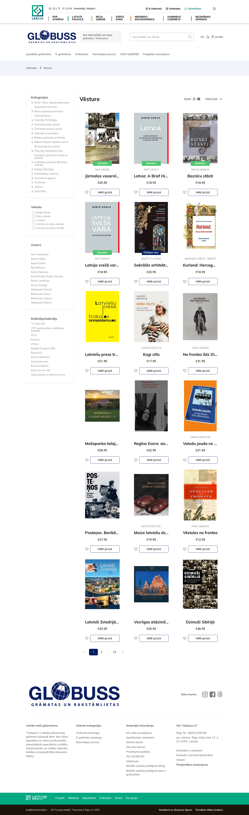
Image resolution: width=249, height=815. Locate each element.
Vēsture (47, 68)
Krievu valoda (43, 216)
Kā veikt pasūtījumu (139, 733)
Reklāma (73, 798)
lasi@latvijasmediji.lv (36, 809)
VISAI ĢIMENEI (129, 54)
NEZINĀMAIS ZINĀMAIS (202, 18)
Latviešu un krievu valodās (50, 228)
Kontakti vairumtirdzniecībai (194, 755)
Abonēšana (89, 798)
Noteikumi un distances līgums (175, 809)
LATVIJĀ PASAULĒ (78, 18)
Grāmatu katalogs (88, 733)
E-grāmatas (63, 54)
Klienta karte (134, 742)
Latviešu (40, 220)
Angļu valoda (43, 212)
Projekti (60, 798)
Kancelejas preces (104, 54)
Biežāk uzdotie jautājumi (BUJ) (145, 765)
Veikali (180, 759)
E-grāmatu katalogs (89, 737)
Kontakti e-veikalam (189, 750)
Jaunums (102, 163)
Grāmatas (81, 54)
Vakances (132, 761)
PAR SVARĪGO (58, 18)
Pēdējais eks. (151, 252)
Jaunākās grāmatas (38, 54)
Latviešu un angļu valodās (50, 224)
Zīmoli (118, 798)
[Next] (122, 652)
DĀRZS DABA (120, 18)
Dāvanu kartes (135, 747)
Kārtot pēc (211, 99)
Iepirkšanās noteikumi (140, 737)
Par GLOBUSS (135, 756)
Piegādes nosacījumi (156, 54)
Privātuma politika (138, 751)
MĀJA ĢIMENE (100, 18)
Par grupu (132, 798)
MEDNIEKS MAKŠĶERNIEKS (145, 18)
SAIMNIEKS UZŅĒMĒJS (174, 18)
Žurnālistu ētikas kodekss (209, 809)
